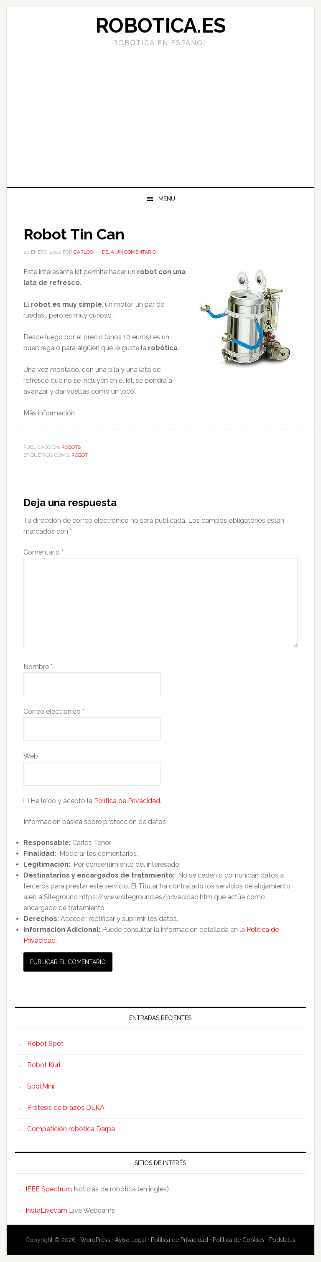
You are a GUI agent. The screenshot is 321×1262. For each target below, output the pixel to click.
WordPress (95, 1240)
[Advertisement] (160, 124)
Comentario (43, 552)
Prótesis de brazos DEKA (65, 1108)
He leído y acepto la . (92, 801)
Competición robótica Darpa (71, 1129)
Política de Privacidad (127, 801)
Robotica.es (160, 25)
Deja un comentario (129, 252)
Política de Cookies (239, 1240)
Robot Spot (45, 1044)
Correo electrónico (53, 711)
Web (30, 756)
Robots (71, 447)
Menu (166, 199)
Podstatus (282, 1240)
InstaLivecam (46, 1210)
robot (79, 455)
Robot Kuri (43, 1065)
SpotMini (40, 1086)
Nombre (38, 667)
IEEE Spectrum (48, 1189)
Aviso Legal (130, 1240)
